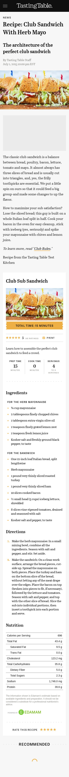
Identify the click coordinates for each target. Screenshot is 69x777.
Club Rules (42, 248)
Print (48, 337)
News (7, 17)
